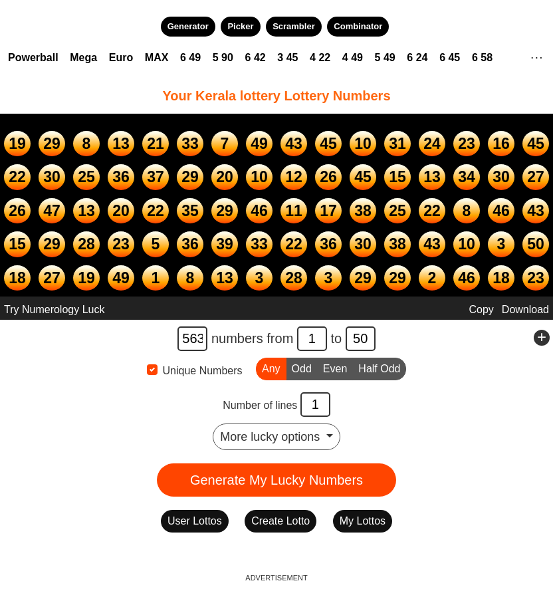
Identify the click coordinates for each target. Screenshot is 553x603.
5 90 (223, 57)
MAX (157, 57)
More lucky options (271, 436)
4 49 (352, 57)
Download (525, 309)
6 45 (449, 57)
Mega (83, 57)
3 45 (287, 57)
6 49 (190, 57)
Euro (121, 57)
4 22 (320, 57)
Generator (188, 26)
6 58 (482, 57)
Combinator (358, 26)
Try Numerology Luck (54, 309)
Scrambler (294, 26)
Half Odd (379, 367)
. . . (536, 55)
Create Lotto (280, 521)
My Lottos (363, 521)
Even (335, 367)
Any (271, 367)
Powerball (33, 57)
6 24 (417, 57)
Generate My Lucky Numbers (276, 480)
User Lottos (194, 521)
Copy (481, 309)
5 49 (385, 57)
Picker (240, 26)
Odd (302, 367)
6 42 (255, 57)
